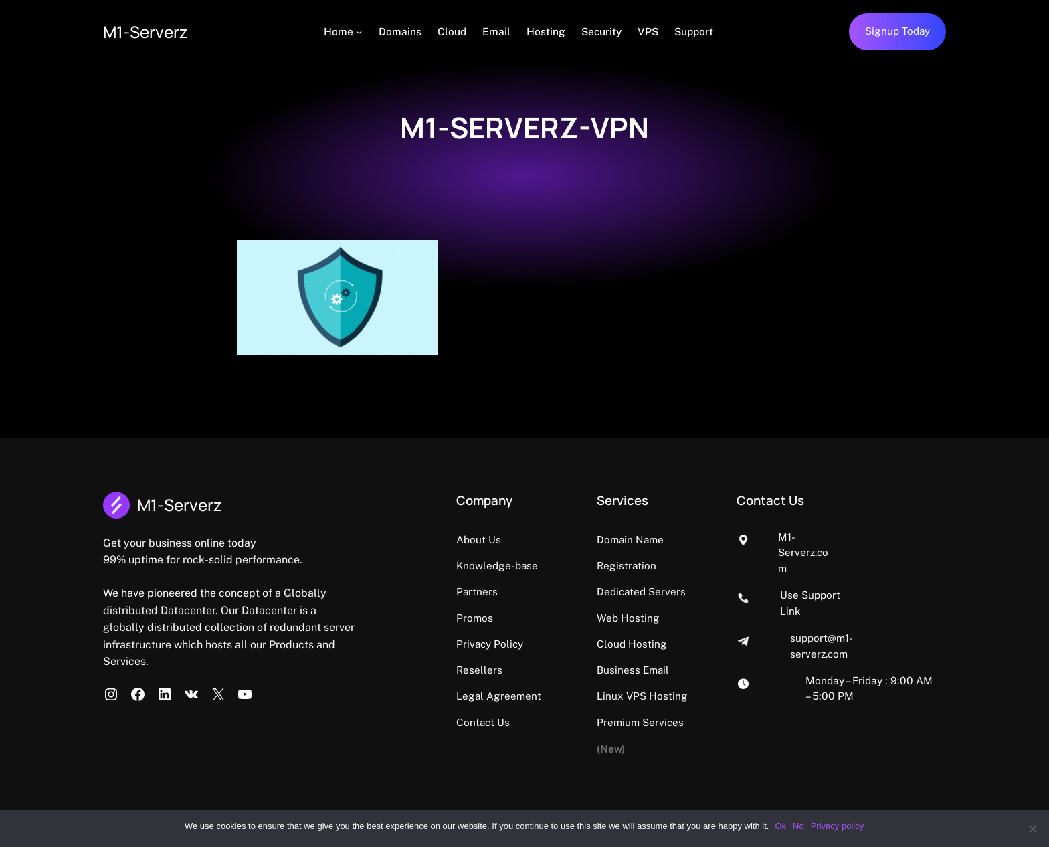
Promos (485, 617)
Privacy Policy (501, 643)
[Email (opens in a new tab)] (498, 32)
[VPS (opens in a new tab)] (650, 32)
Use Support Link (856, 563)
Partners (488, 591)
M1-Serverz (148, 31)
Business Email (667, 643)
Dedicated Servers (676, 565)
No (799, 826)
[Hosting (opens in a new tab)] (548, 32)
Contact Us (494, 721)
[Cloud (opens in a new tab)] (454, 32)
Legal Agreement (510, 695)
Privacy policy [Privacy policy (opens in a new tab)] (838, 826)
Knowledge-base (508, 565)
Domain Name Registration (697, 539)
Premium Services (674, 695)
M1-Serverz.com (852, 537)
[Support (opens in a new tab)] (695, 32)
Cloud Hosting (666, 617)
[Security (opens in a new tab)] (603, 32)
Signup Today (897, 31)
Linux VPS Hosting (676, 669)
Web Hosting (662, 591)
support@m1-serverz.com (874, 590)
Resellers (490, 669)
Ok (781, 826)
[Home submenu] (362, 32)
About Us (489, 539)
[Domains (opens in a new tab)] (402, 32)
